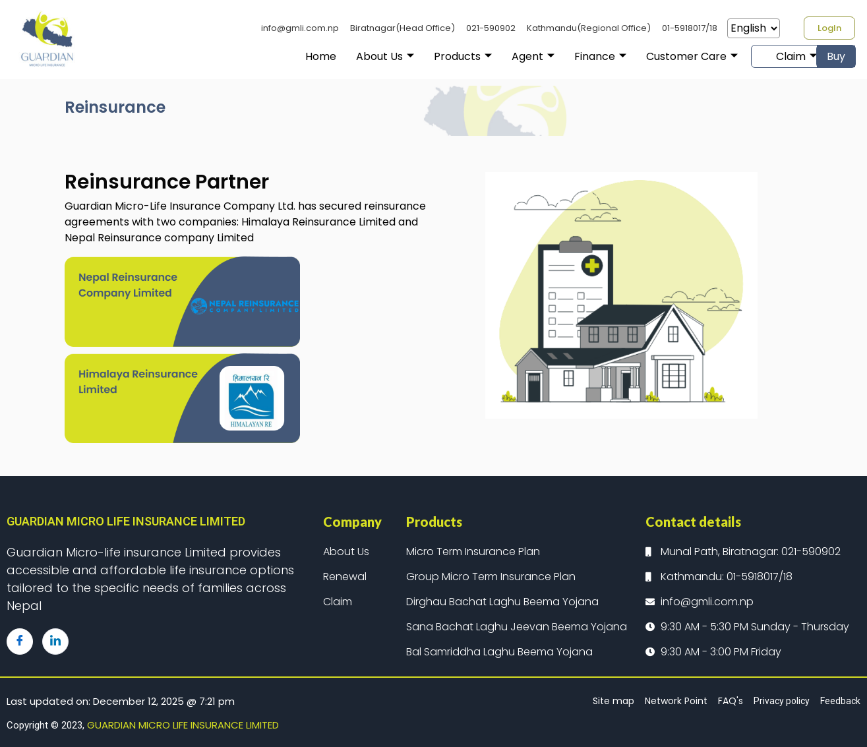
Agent (502, 56)
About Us (355, 56)
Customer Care (661, 56)
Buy (836, 56)
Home (290, 56)
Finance (570, 56)
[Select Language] (753, 28)
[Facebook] (20, 641)
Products (433, 56)
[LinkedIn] (55, 641)
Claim (766, 56)
